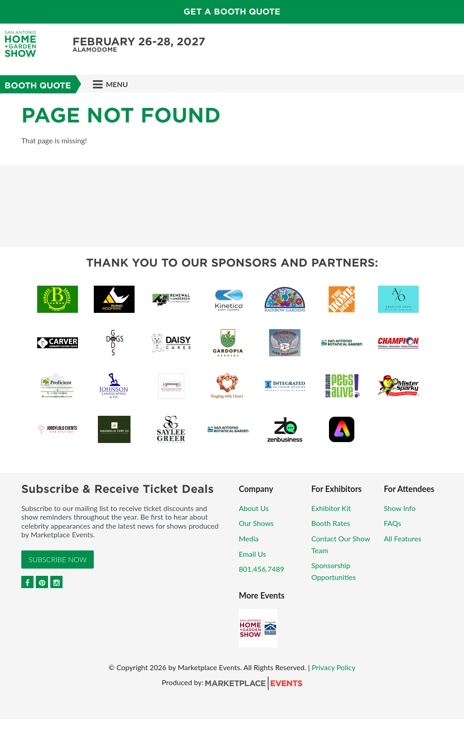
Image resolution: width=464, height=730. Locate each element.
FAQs (392, 523)
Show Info (400, 508)
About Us (254, 508)
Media (249, 538)
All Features (402, 538)
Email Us (252, 554)
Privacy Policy (334, 667)
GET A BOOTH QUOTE (232, 11)
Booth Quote (38, 85)
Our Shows (256, 523)
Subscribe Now (58, 559)
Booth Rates (330, 523)
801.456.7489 (261, 569)
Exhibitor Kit (331, 508)
